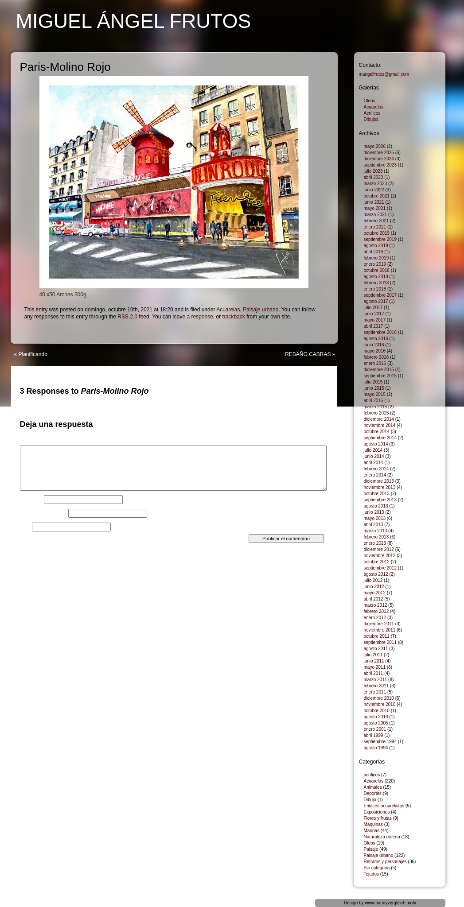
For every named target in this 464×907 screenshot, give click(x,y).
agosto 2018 (376, 276)
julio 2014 (373, 450)
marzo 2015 (375, 406)
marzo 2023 (375, 183)
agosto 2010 (376, 716)
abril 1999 (373, 735)
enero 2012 (375, 617)
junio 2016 (374, 344)
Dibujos (371, 119)
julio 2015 (373, 382)
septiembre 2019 (380, 239)
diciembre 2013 (379, 481)
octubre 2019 (377, 233)
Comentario (35, 443)
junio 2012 (374, 586)
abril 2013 (373, 524)
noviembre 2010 (380, 704)
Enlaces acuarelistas (384, 805)
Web (25, 527)
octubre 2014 (377, 431)
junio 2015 (374, 388)
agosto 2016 (376, 338)
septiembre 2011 (380, 642)
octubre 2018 (377, 270)
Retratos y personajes (385, 861)
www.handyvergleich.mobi (390, 902)
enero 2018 (375, 289)
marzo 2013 (375, 530)
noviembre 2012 (380, 555)
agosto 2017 (376, 301)
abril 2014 (373, 462)
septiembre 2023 (380, 165)
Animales (373, 787)
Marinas (372, 830)
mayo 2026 (375, 146)
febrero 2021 (376, 220)
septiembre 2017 (380, 295)
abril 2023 (373, 177)
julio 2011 (373, 654)
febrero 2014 (376, 468)
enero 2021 (375, 227)
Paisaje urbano (260, 309)
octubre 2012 (377, 561)
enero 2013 (375, 543)
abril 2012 (373, 599)
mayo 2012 (375, 592)
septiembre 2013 (380, 499)
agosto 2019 (376, 245)
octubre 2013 (377, 493)
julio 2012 (373, 580)
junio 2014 (374, 456)
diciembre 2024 (379, 158)
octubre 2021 (377, 196)
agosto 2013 (376, 506)
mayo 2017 (375, 320)
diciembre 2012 (379, 549)
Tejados (371, 874)
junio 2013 (374, 512)
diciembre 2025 (379, 152)
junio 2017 (374, 313)
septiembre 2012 (380, 568)
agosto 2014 (376, 444)
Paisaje (371, 849)
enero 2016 (375, 363)
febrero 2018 (376, 282)
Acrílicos (372, 113)
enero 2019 (375, 264)
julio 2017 (373, 307)
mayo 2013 (375, 518)
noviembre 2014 (380, 425)
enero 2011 (375, 692)
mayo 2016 (375, 351)
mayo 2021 (375, 208)
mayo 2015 (375, 394)
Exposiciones (377, 812)
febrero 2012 (376, 611)
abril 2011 (373, 673)
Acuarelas (228, 309)
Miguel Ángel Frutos (133, 21)
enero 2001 (375, 729)
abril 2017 (373, 326)
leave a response (192, 317)
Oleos (369, 100)
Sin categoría (377, 867)
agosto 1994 (376, 747)
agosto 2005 (376, 723)
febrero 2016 (376, 357)
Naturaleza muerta (382, 836)
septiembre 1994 (380, 741)
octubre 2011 (377, 636)
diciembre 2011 (379, 623)
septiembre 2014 (380, 437)
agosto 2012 (376, 574)
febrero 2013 (376, 537)
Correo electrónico (43, 513)
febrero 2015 (376, 413)
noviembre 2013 (380, 487)
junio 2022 (374, 189)
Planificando (33, 354)
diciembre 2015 (379, 369)
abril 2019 (373, 251)
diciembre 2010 (379, 698)
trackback (233, 317)
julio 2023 (373, 171)
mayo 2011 (375, 667)
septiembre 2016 (380, 332)
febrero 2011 (376, 685)
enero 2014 (375, 475)
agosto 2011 (376, 648)
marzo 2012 (375, 605)
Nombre (31, 499)
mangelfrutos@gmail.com (384, 74)
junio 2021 (374, 202)
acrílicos (372, 774)
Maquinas (373, 824)
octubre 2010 (377, 710)
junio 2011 (374, 661)
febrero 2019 (376, 258)
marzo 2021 (375, 214)
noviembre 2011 (380, 630)
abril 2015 (373, 400)
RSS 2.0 (127, 317)
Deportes (373, 793)
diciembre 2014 (379, 419)
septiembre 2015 (380, 375)
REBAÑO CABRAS (308, 354)
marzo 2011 (375, 679)
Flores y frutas (378, 818)
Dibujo (370, 799)
